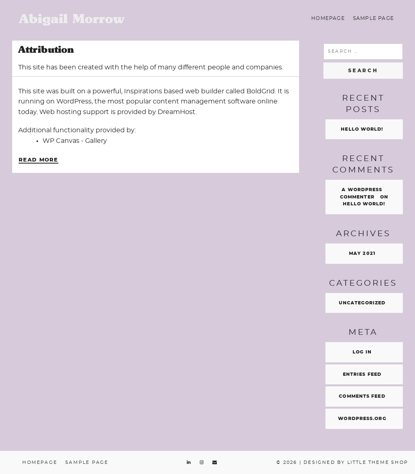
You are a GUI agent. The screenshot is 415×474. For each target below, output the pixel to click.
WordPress (74, 101)
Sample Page (373, 18)
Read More (38, 160)
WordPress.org (362, 418)
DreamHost (176, 112)
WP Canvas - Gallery (75, 141)
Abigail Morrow (71, 18)
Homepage (328, 18)
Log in (362, 352)
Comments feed (362, 396)
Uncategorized (362, 303)
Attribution (46, 49)
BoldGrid (260, 91)
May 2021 (362, 253)
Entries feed (362, 374)
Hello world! (362, 129)
